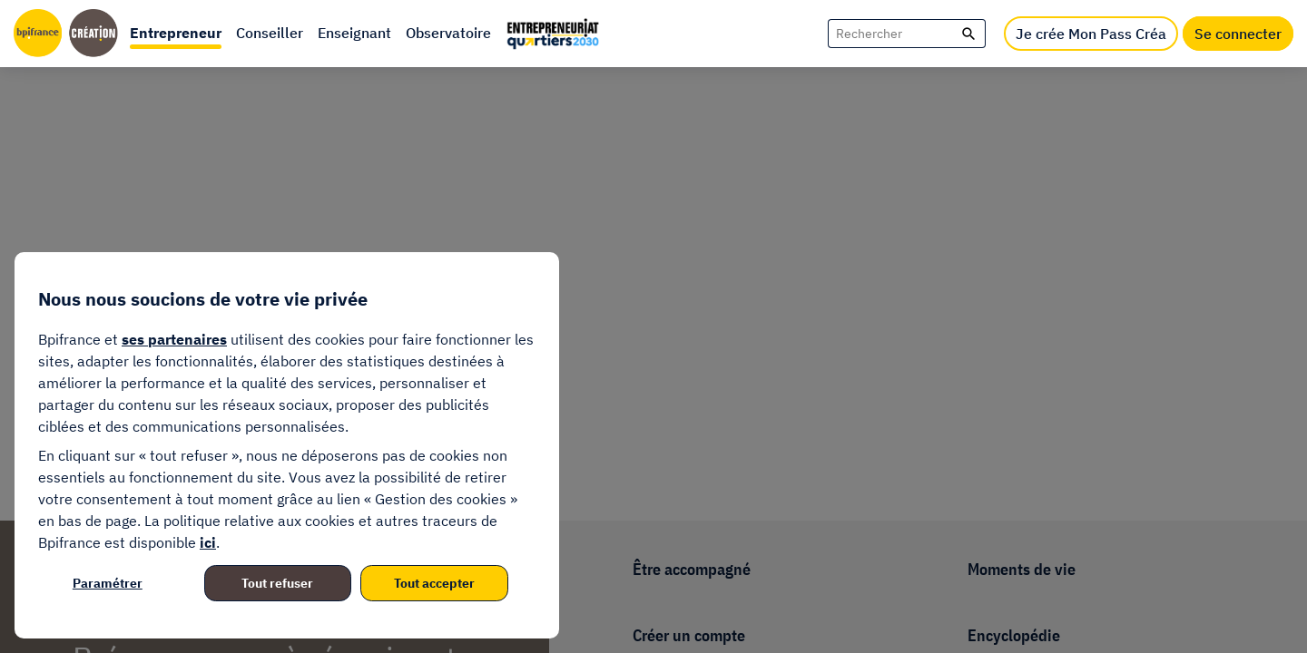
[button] (175, 33)
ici (208, 542)
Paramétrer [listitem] (107, 583)
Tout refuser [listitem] (277, 583)
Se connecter (1238, 33)
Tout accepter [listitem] (434, 583)
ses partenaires (174, 339)
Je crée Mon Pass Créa (1091, 33)
